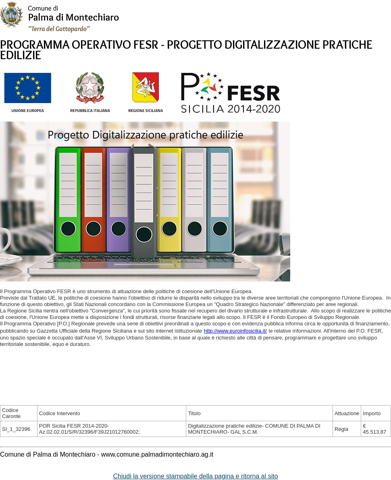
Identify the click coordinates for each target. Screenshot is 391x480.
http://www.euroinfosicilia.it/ (235, 331)
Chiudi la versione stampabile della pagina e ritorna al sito (195, 476)
